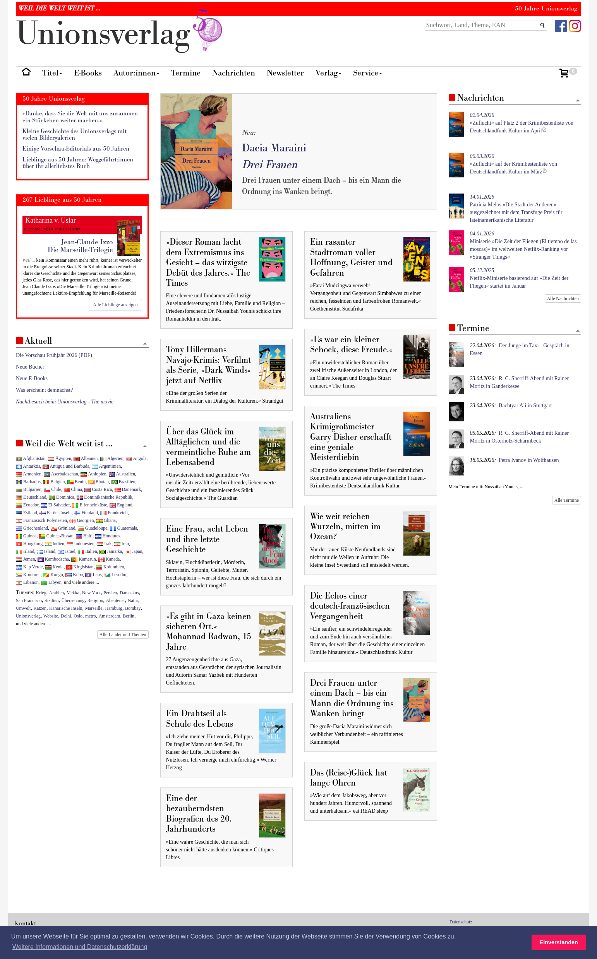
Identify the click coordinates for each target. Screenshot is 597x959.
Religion (95, 600)
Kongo (53, 574)
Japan (133, 551)
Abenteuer (115, 600)
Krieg (41, 592)
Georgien (81, 520)
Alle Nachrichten (563, 298)
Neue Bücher (30, 367)
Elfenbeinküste (89, 505)
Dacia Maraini (274, 148)
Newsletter (285, 73)
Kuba (74, 574)
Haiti (84, 536)
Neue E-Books (32, 378)
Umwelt (23, 608)
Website (50, 616)
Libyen (51, 582)
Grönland (63, 528)
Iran (121, 543)
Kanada (109, 559)
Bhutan (98, 481)
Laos (93, 574)
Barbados (28, 481)
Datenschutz (460, 922)
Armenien (28, 474)
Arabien (56, 592)
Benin (76, 481)
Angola (136, 458)
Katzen (39, 608)
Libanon (27, 582)
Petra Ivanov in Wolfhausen (529, 460)
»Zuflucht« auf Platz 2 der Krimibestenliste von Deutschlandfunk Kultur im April (522, 123)
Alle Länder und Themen (123, 634)
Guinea (26, 536)
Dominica (61, 497)
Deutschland (31, 497)
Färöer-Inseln (55, 512)
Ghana (106, 520)
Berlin (128, 616)
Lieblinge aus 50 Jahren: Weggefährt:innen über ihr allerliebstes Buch (77, 163)
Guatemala (123, 528)
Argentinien (106, 466)
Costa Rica (98, 489)
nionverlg (121, 34)
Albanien (86, 458)
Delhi (66, 616)
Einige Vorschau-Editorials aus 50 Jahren (75, 149)
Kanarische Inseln (65, 608)
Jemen (25, 559)
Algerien (112, 458)
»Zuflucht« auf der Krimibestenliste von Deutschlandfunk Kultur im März (514, 164)
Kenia (54, 567)
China (73, 489)
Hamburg (113, 608)
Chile (52, 489)
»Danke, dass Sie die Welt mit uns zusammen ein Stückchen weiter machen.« (80, 117)
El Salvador (55, 505)
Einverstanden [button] (559, 942)
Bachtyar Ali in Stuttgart (525, 405)
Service (367, 73)
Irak (104, 543)
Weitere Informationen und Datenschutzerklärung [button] (79, 947)
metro (90, 616)
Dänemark (128, 489)
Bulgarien (28, 489)
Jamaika (111, 551)
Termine (186, 73)
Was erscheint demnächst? (44, 390)
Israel (66, 551)
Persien (110, 592)
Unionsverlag (28, 616)
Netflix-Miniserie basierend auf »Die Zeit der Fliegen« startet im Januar (519, 278)
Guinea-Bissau (56, 536)
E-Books (88, 73)
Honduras (107, 536)
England (121, 505)
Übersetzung (72, 600)
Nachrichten (233, 73)
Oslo (78, 616)
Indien (54, 543)
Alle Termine (566, 500)
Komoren (28, 574)
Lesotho (115, 574)
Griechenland (32, 528)
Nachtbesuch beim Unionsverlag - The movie (64, 402)
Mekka (73, 592)
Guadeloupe (92, 528)
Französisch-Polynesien (41, 520)
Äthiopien (93, 474)
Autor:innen (136, 73)
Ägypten (59, 458)
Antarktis (28, 466)
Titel (52, 73)
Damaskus (129, 592)
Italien (87, 551)
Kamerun (83, 559)
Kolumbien (110, 567)
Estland (26, 512)
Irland (25, 551)
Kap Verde (29, 567)
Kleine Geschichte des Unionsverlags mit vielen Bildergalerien (74, 135)
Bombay (133, 608)
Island (46, 551)
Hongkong (29, 543)
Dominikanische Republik (104, 497)
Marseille (94, 608)
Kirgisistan (80, 567)
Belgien (54, 481)
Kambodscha (53, 559)
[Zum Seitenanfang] (577, 101)
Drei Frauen (269, 165)
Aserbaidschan (61, 474)
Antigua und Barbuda (66, 466)
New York (91, 592)
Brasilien (124, 481)
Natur (133, 600)
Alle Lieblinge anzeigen (115, 304)
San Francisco (29, 600)
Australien (122, 474)
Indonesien (80, 543)
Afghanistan (30, 458)
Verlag (328, 73)
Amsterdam (109, 616)
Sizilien (51, 600)
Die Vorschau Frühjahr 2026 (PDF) (54, 355)
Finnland (86, 512)
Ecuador (27, 505)
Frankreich (113, 512)
